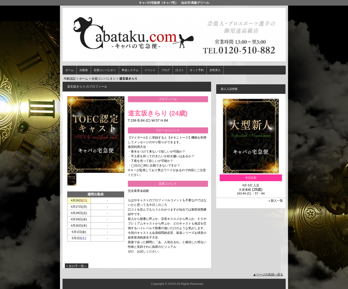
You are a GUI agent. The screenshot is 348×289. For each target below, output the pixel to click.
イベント (150, 70)
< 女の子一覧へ (76, 266)
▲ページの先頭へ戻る (268, 274)
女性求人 (215, 70)
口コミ (180, 70)
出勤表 (84, 70)
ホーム (69, 70)
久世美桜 (245, 189)
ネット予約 (197, 70)
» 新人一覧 (275, 200)
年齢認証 (70, 78)
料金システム (130, 70)
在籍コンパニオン (105, 70)
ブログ (165, 70)
